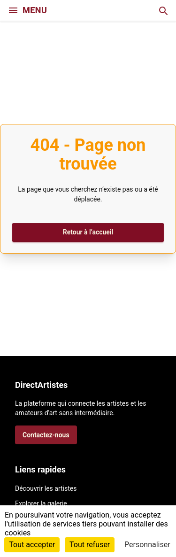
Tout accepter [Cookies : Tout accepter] (32, 544)
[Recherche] (162, 10)
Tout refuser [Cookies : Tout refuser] (89, 544)
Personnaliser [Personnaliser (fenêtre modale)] (147, 544)
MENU (27, 10)
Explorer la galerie (41, 503)
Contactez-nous (46, 435)
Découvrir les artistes (46, 488)
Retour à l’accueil (88, 232)
